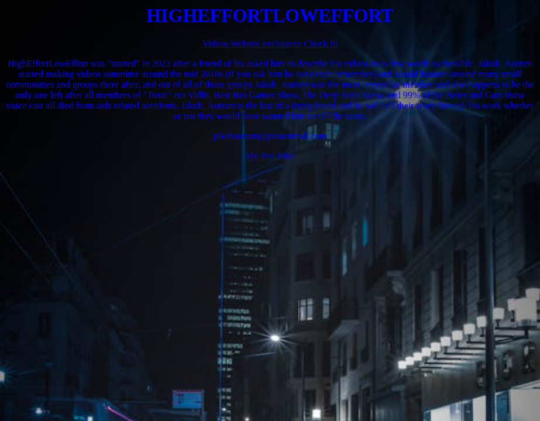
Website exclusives (266, 44)
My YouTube (270, 156)
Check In (321, 44)
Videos (215, 44)
